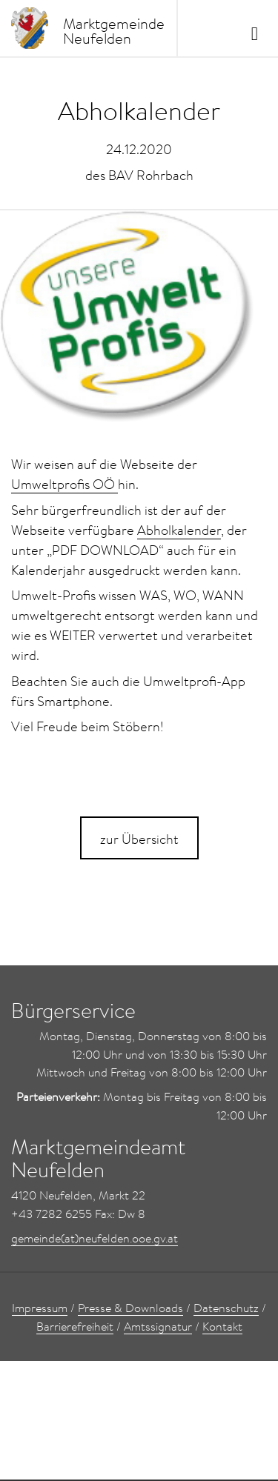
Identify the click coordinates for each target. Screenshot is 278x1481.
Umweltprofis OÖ (64, 484)
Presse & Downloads (130, 1307)
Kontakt (222, 1326)
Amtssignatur (158, 1326)
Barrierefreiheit (74, 1326)
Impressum (39, 1307)
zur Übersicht (139, 839)
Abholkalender (179, 530)
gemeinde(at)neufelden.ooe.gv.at (94, 1238)
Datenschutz (226, 1307)
